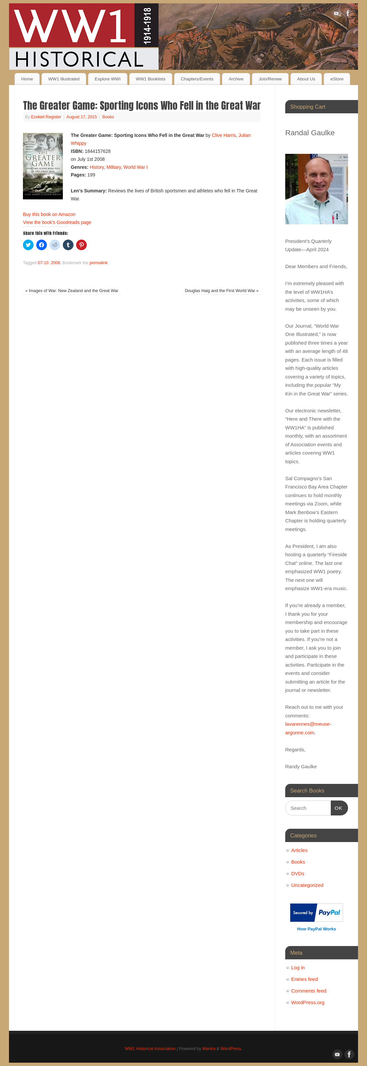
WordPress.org (307, 1002)
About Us (306, 78)
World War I (135, 167)
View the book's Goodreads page (57, 222)
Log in (298, 967)
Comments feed (308, 991)
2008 (55, 263)
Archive (236, 78)
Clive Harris (224, 135)
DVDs (297, 873)
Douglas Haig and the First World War (222, 290)
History (97, 167)
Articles (299, 850)
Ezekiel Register (46, 117)
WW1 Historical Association (150, 1048)
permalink (98, 263)
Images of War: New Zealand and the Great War (71, 290)
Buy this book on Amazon (49, 214)
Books (108, 117)
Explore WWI (108, 78)
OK (337, 807)
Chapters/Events (197, 78)
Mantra (208, 1048)
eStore (336, 78)
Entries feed (304, 979)
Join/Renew (270, 78)
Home (27, 78)
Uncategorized (307, 885)
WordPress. (231, 1048)
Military (113, 167)
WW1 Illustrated (63, 78)
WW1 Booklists (150, 78)
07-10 (43, 263)
